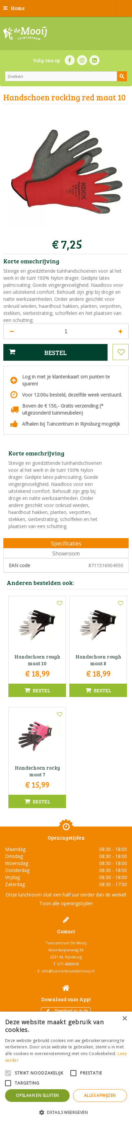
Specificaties (66, 543)
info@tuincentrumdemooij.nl (68, 970)
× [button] (124, 1018)
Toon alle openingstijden (66, 903)
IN (82, 60)
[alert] (66, 1067)
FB (70, 60)
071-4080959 (68, 963)
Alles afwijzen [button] (100, 1095)
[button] (66, 1112)
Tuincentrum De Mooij (66, 942)
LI (94, 60)
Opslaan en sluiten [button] (37, 1095)
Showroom (66, 553)
